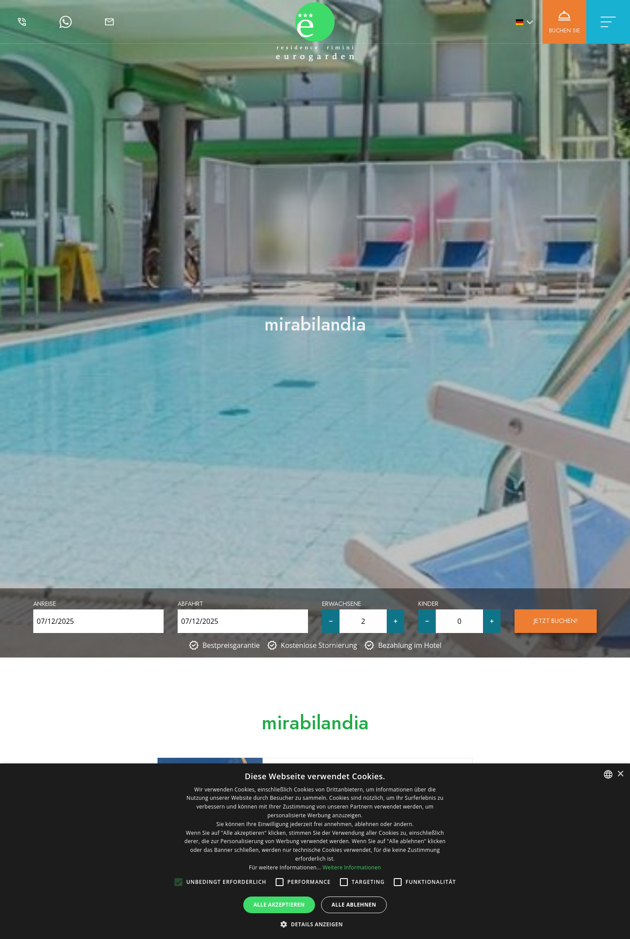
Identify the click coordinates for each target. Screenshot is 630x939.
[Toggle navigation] (608, 22)
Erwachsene (341, 603)
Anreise (44, 603)
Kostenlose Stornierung (319, 645)
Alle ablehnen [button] (354, 904)
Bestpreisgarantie (231, 645)
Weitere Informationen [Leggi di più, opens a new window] (351, 867)
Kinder (428, 603)
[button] (315, 924)
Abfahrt (190, 603)
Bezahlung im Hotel (409, 645)
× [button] (620, 774)
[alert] (315, 851)
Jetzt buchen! (556, 620)
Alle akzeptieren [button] (279, 904)
